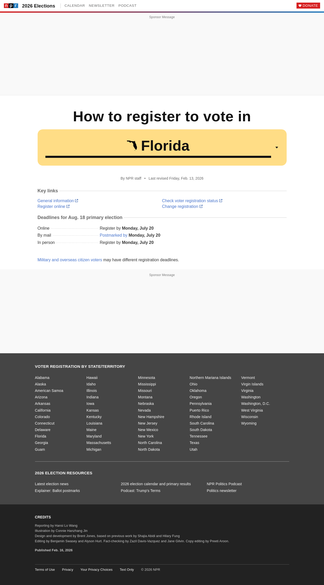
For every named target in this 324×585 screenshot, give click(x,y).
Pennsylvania (201, 403)
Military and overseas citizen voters (70, 260)
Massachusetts (98, 443)
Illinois (91, 391)
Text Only (127, 570)
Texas (194, 443)
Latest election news (52, 484)
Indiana (92, 397)
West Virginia (252, 410)
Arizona (41, 397)
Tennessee (199, 436)
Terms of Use (45, 570)
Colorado (42, 417)
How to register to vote (155, 116)
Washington (251, 397)
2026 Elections (38, 6)
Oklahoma (198, 391)
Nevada (144, 410)
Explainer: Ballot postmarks (57, 491)
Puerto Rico (199, 410)
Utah (193, 449)
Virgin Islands (252, 384)
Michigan (93, 449)
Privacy (67, 570)
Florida (40, 436)
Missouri (145, 391)
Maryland (94, 436)
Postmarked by (114, 235)
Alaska (40, 384)
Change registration (182, 206)
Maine (91, 430)
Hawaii (92, 378)
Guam (40, 449)
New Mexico (148, 430)
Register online (54, 206)
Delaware (43, 430)
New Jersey (147, 423)
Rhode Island (200, 417)
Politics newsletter (222, 491)
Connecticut (44, 423)
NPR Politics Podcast (224, 484)
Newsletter (102, 6)
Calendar (75, 6)
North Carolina (150, 443)
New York (146, 436)
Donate (310, 6)
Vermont (248, 378)
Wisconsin (249, 417)
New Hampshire (151, 417)
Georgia (41, 443)
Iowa (90, 403)
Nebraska (146, 403)
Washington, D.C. (255, 403)
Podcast (128, 6)
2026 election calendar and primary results (156, 484)
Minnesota (146, 378)
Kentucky (94, 417)
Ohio (193, 384)
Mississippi (147, 384)
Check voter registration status (192, 201)
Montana (145, 397)
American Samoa (49, 391)
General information (58, 201)
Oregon (196, 397)
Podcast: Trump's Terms (141, 491)
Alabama (42, 378)
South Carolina (202, 423)
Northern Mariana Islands (210, 378)
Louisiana (94, 423)
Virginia (247, 391)
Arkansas (42, 403)
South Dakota (201, 430)
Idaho (91, 384)
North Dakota (149, 449)
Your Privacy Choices (96, 570)
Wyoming (249, 423)
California (43, 410)
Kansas (92, 410)
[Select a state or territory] (162, 147)
